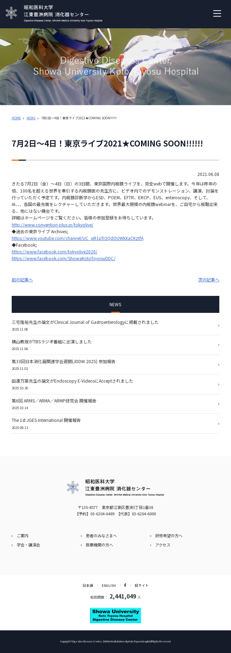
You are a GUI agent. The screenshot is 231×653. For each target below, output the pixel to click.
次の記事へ (208, 279)
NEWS (31, 118)
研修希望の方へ (168, 535)
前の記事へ (22, 279)
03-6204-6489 (102, 513)
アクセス (162, 545)
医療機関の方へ (99, 545)
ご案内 (22, 535)
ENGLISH (109, 585)
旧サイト (142, 585)
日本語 (88, 585)
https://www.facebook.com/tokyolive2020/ (54, 251)
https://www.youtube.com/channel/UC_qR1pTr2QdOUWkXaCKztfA (77, 238)
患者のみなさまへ (101, 535)
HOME (16, 118)
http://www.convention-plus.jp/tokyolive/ (53, 225)
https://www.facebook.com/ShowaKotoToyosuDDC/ (64, 258)
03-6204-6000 (144, 513)
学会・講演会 (28, 545)
